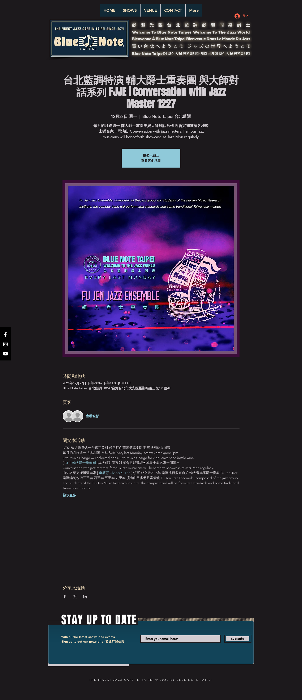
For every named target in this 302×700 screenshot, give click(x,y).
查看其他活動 (151, 161)
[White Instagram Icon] (5, 344)
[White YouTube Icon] (5, 354)
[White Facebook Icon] (5, 334)
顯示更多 (69, 495)
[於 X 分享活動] (75, 596)
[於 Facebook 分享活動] (65, 596)
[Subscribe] (237, 639)
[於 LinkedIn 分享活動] (85, 596)
